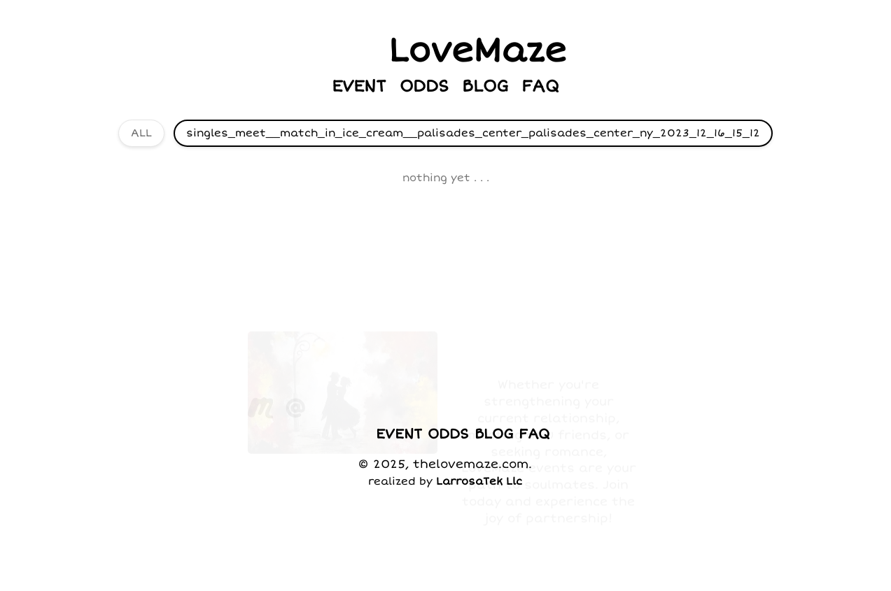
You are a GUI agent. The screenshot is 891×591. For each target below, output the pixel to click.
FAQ (540, 86)
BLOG (485, 86)
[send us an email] (296, 370)
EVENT (359, 86)
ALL (141, 133)
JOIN (401, 370)
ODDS (424, 86)
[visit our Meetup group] (261, 370)
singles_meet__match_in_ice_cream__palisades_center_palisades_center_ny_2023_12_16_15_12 (473, 133)
